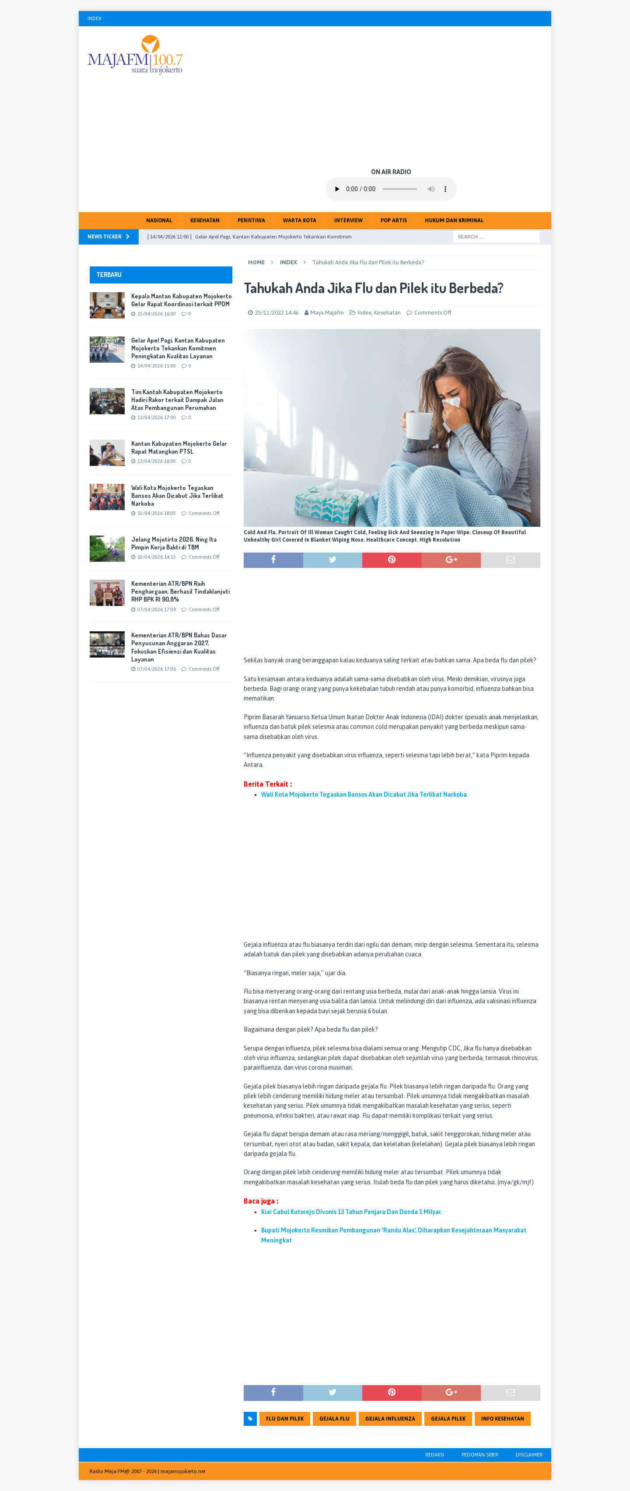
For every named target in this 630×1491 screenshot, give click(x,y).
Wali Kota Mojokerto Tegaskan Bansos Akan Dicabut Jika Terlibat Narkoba (177, 495)
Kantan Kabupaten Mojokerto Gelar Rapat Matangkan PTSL (179, 447)
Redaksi (434, 1454)
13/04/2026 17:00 (156, 417)
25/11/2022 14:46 (277, 312)
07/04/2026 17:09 (156, 609)
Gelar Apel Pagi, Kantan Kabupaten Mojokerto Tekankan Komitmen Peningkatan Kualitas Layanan (178, 348)
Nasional (159, 220)
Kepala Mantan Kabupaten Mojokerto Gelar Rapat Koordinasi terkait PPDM (181, 300)
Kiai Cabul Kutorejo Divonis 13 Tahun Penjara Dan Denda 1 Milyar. (351, 1211)
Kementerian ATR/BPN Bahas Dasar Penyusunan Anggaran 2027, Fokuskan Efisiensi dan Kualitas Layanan (179, 647)
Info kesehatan (502, 1419)
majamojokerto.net (183, 1471)
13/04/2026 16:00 (156, 461)
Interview (348, 220)
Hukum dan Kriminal (454, 220)
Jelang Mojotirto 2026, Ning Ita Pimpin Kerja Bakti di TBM (174, 543)
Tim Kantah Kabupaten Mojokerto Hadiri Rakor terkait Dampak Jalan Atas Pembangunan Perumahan (177, 399)
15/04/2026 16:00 (156, 313)
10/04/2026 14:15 (156, 557)
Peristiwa (251, 220)
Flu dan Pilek (285, 1419)
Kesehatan (205, 220)
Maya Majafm (327, 312)
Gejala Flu (334, 1419)
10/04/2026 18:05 (156, 513)
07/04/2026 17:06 (156, 669)
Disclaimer (529, 1454)
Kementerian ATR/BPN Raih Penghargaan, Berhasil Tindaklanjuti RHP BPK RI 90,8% (180, 591)
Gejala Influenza (390, 1419)
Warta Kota (299, 220)
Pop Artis (394, 220)
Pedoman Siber (480, 1454)
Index (95, 18)
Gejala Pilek (448, 1419)
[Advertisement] (391, 96)
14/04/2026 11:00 (156, 365)
